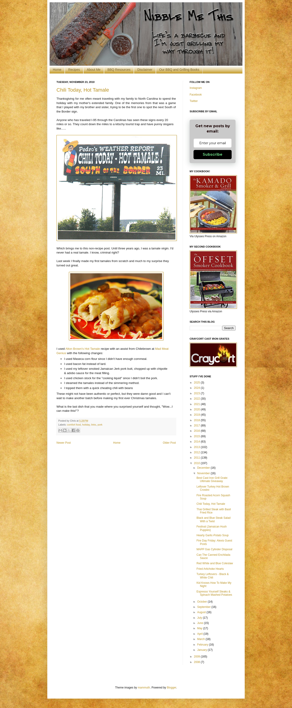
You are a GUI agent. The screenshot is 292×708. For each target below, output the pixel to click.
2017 (197, 425)
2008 (197, 662)
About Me (94, 69)
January (202, 650)
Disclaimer (144, 69)
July (200, 617)
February (203, 644)
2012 (197, 452)
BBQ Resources (118, 69)
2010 (197, 463)
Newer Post (63, 442)
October (202, 601)
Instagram (196, 88)
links (93, 424)
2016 (197, 430)
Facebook (196, 94)
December (204, 467)
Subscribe (212, 154)
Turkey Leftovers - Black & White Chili (213, 576)
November (204, 473)
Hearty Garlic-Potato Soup (213, 535)
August (202, 612)
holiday (86, 424)
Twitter (194, 101)
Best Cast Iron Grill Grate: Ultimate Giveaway (212, 479)
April (200, 633)
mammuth (144, 687)
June (200, 623)
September (204, 607)
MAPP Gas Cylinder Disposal (214, 549)
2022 (197, 398)
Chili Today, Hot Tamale (82, 90)
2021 (197, 404)
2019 (197, 414)
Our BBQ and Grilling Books (179, 69)
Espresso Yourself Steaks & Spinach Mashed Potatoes (214, 593)
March (201, 639)
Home (57, 69)
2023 (197, 393)
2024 (197, 387)
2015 (197, 436)
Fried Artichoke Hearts (210, 568)
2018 (197, 420)
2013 (197, 447)
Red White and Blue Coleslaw (215, 563)
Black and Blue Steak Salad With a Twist (213, 519)
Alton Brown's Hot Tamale (82, 348)
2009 (197, 656)
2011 (197, 457)
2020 (197, 409)
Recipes (74, 69)
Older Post (169, 442)
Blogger (171, 687)
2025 (197, 382)
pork (100, 424)
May (200, 628)
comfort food (74, 424)
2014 (197, 441)
